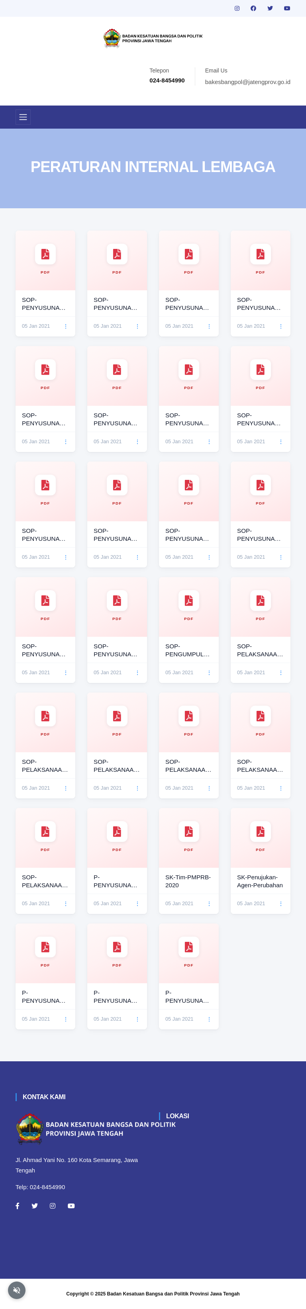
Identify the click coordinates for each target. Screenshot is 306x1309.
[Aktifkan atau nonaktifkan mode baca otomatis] (17, 1290)
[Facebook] (17, 1206)
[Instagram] (53, 1206)
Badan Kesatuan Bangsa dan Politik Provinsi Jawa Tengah (173, 1294)
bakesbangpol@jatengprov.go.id (247, 81)
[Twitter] (34, 1206)
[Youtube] (71, 1206)
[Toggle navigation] (23, 117)
